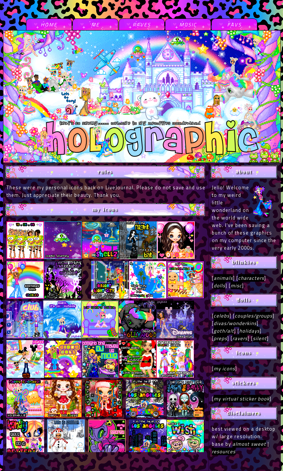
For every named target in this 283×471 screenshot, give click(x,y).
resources (224, 451)
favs (234, 24)
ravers (240, 338)
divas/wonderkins (235, 323)
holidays (249, 330)
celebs (221, 315)
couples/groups (253, 315)
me (95, 24)
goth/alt (224, 330)
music (188, 24)
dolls (219, 285)
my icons (224, 368)
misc (236, 285)
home (49, 24)
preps (220, 338)
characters (251, 278)
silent (260, 338)
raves (142, 24)
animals (223, 278)
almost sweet (249, 444)
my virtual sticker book (241, 398)
